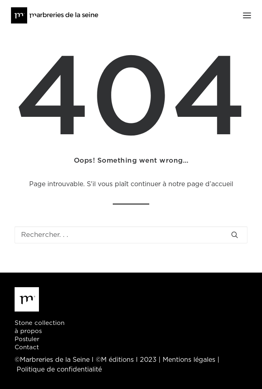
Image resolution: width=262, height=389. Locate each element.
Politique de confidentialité (59, 369)
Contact (27, 347)
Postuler (27, 339)
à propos (28, 331)
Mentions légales (189, 360)
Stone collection (39, 323)
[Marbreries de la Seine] (54, 15)
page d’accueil (210, 184)
